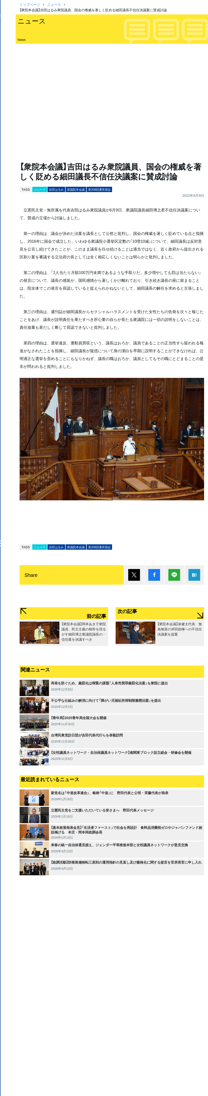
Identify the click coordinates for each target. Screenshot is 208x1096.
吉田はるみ (56, 189)
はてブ (194, 575)
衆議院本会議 (76, 189)
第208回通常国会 (99, 189)
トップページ (30, 4)
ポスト (134, 575)
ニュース (54, 4)
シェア (154, 575)
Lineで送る (174, 575)
